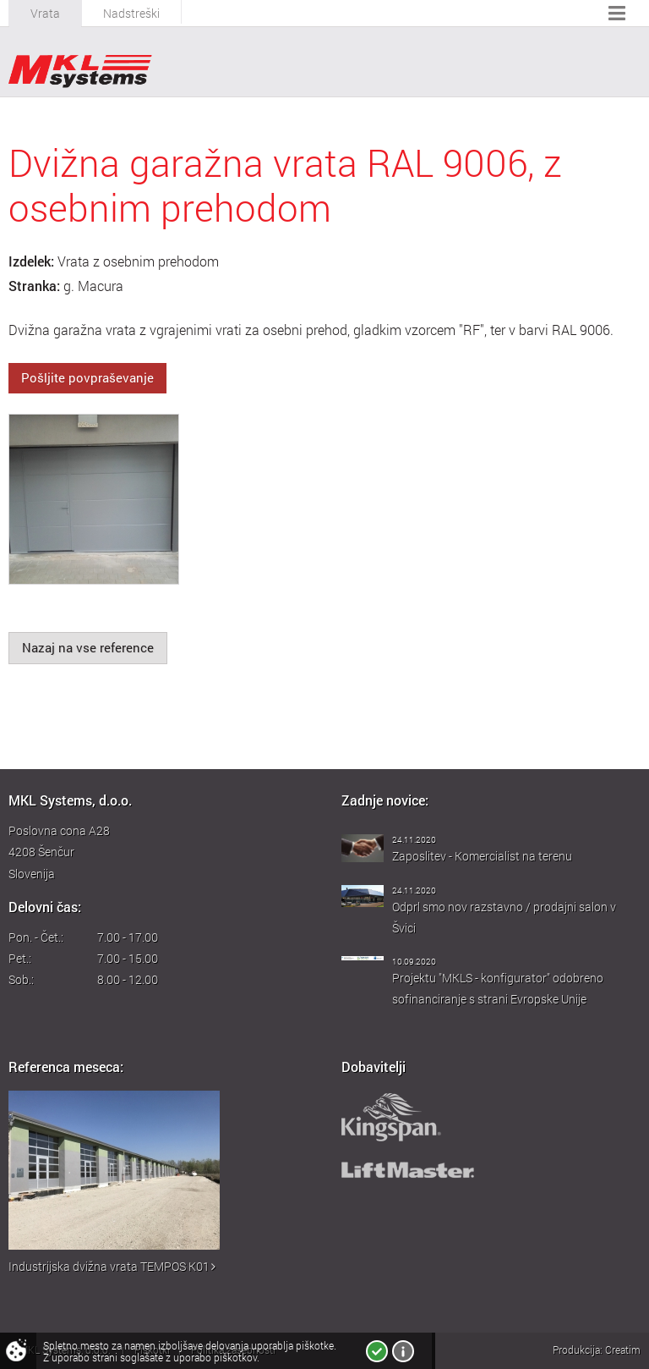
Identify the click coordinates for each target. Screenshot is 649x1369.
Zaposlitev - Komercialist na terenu (482, 856)
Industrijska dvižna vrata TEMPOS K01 (111, 1266)
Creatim (623, 1349)
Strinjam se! (377, 1351)
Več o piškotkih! (403, 1351)
